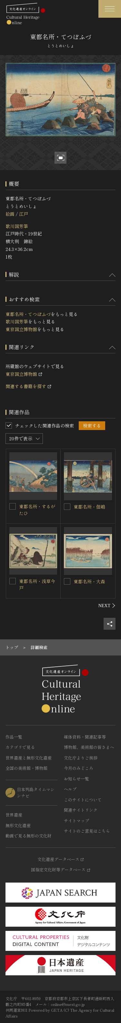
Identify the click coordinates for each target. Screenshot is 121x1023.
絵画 (10, 214)
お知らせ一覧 (76, 779)
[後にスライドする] (107, 605)
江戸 (23, 214)
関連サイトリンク (80, 810)
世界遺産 (13, 815)
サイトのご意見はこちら (87, 831)
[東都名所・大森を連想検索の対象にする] (67, 581)
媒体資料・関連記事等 (85, 737)
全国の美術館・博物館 (26, 768)
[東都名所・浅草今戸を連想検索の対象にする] (12, 581)
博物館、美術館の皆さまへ (89, 747)
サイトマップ (76, 820)
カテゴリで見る (20, 747)
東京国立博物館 (21, 329)
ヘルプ (70, 789)
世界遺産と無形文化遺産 (28, 758)
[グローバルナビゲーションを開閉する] (109, 9)
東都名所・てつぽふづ (28, 314)
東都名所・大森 (89, 581)
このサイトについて (83, 800)
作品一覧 (13, 737)
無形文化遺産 (18, 825)
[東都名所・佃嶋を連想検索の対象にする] (67, 506)
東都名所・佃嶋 (89, 506)
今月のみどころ (78, 768)
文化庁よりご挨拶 (80, 758)
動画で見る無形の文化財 (28, 836)
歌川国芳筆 (16, 226)
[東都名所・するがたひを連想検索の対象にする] (12, 506)
